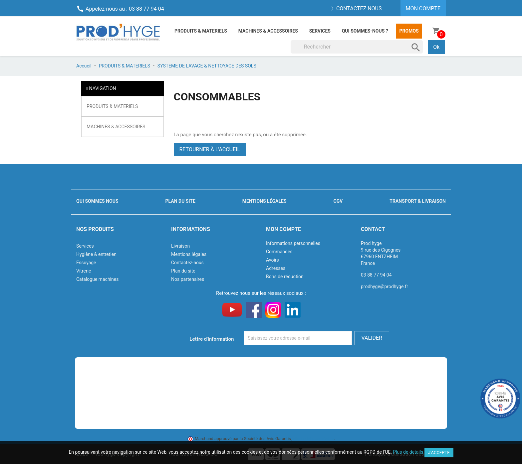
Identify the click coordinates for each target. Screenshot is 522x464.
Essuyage (86, 262)
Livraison (180, 246)
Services (320, 31)
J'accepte (439, 452)
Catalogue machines (97, 279)
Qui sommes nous (97, 201)
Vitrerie (83, 271)
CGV (338, 201)
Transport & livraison (418, 201)
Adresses (275, 268)
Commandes (279, 251)
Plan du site (180, 201)
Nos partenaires (187, 279)
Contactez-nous (187, 262)
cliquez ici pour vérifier (313, 438)
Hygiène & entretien (96, 254)
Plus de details (408, 452)
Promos (409, 31)
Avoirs (272, 260)
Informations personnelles (293, 243)
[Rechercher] (357, 47)
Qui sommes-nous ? (365, 31)
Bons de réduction (285, 276)
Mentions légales (264, 201)
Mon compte (283, 229)
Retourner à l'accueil (209, 149)
